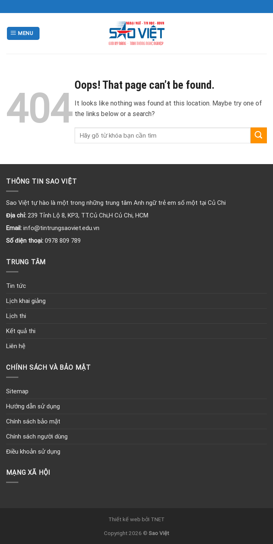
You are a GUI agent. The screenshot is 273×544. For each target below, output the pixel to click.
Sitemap (17, 391)
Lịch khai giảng (26, 301)
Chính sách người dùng (37, 436)
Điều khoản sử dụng (33, 451)
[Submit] (259, 135)
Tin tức (16, 286)
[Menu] (23, 33)
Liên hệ (15, 346)
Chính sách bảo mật (33, 421)
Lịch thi (16, 316)
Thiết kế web (124, 519)
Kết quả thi (20, 331)
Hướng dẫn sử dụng (33, 406)
